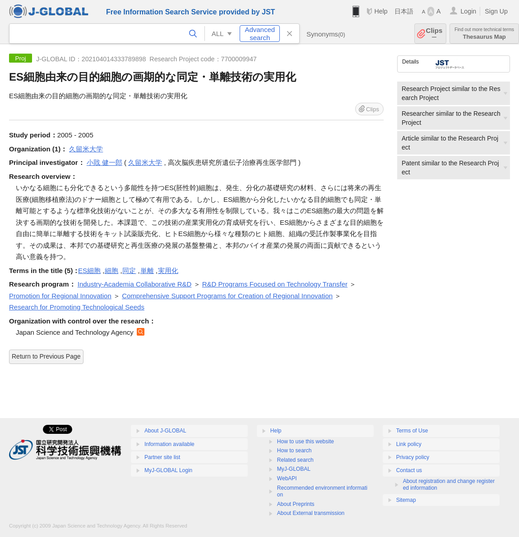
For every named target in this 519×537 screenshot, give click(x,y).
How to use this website (305, 441)
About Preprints (296, 504)
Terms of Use (412, 431)
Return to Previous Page (46, 356)
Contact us (409, 470)
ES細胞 (89, 270)
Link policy (409, 444)
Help (380, 11)
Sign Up (496, 11)
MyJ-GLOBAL (293, 469)
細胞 (111, 270)
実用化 (168, 270)
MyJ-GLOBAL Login (168, 470)
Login (468, 11)
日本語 (403, 11)
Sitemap (406, 500)
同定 (129, 270)
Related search (295, 460)
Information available (169, 444)
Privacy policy (412, 457)
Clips (434, 34)
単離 (147, 270)
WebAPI (287, 478)
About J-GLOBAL (165, 431)
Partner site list (162, 457)
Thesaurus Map (484, 33)
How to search (294, 450)
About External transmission (310, 513)
